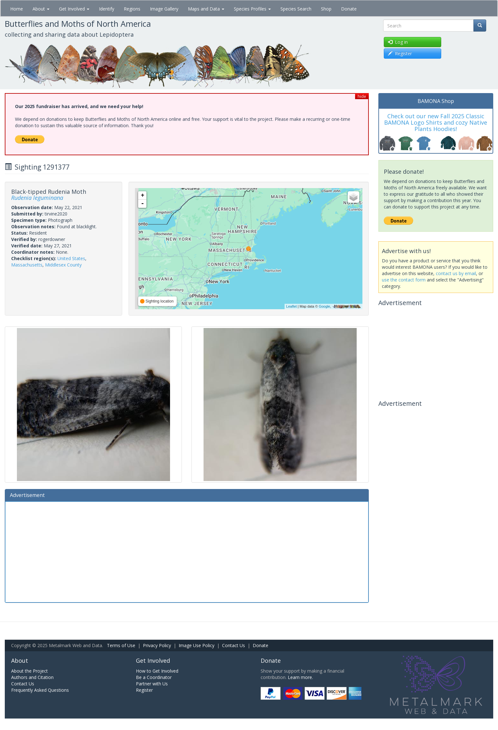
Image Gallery (164, 9)
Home (16, 9)
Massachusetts (26, 265)
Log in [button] (398, 42)
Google (324, 306)
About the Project (29, 671)
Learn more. (300, 677)
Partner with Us (152, 684)
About (41, 9)
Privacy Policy (157, 645)
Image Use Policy (196, 645)
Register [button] (400, 53)
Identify (106, 9)
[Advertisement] (186, 551)
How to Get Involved (157, 671)
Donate (349, 9)
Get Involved (74, 9)
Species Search (295, 9)
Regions (132, 9)
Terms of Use (121, 645)
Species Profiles (252, 9)
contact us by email (456, 273)
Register (144, 690)
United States (71, 258)
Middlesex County (63, 265)
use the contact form (404, 280)
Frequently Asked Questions (40, 690)
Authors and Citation (32, 677)
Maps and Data (206, 9)
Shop (326, 9)
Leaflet (291, 306)
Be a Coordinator (154, 677)
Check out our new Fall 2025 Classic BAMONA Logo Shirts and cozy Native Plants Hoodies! (435, 122)
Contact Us (233, 645)
